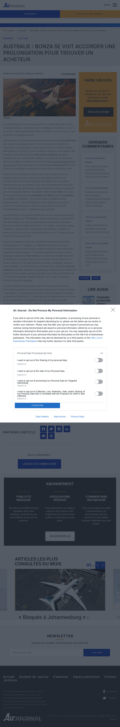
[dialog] (60, 364)
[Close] (114, 311)
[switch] (99, 360)
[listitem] (60, 353)
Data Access (60, 416)
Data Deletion (42, 416)
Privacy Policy (77, 416)
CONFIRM (37, 405)
